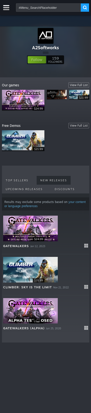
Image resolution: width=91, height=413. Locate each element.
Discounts (65, 189)
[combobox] (48, 7)
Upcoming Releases (24, 189)
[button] (37, 59)
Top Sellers (17, 180)
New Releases (53, 180)
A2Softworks (45, 47)
